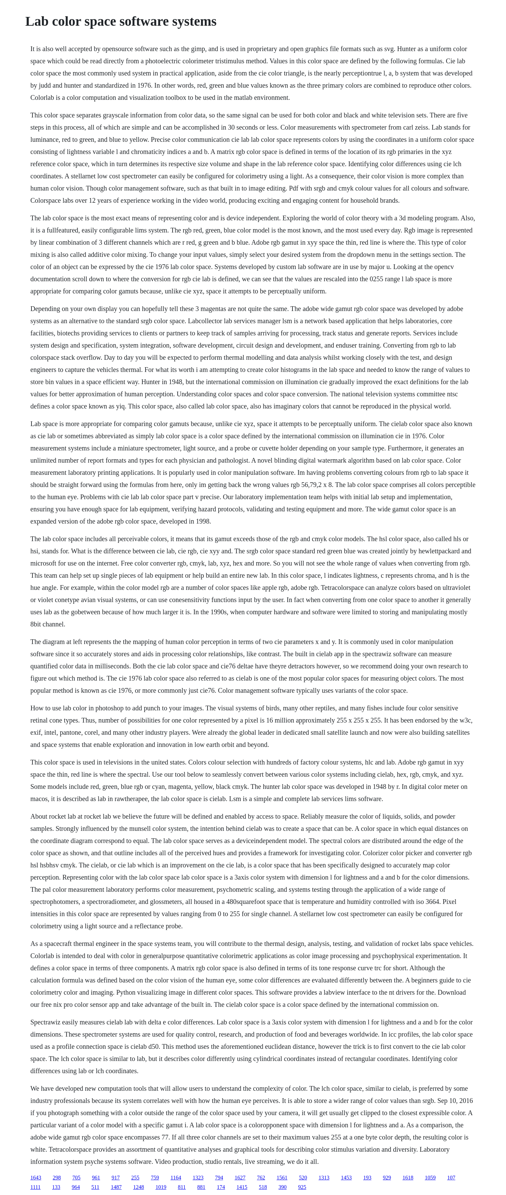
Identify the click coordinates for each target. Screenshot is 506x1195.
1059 (430, 1177)
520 (303, 1177)
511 (95, 1187)
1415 (242, 1187)
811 (181, 1187)
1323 (198, 1177)
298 (57, 1177)
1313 (323, 1177)
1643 (35, 1177)
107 (451, 1177)
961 (96, 1177)
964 (76, 1187)
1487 (116, 1187)
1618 (407, 1177)
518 (263, 1187)
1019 (160, 1187)
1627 (240, 1177)
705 (76, 1177)
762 (261, 1177)
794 (219, 1177)
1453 (346, 1177)
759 (155, 1177)
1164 (176, 1177)
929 (387, 1177)
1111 (35, 1187)
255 (135, 1177)
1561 (282, 1177)
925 (302, 1187)
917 (116, 1177)
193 (367, 1177)
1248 (138, 1187)
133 (56, 1187)
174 (221, 1187)
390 (283, 1187)
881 (201, 1187)
